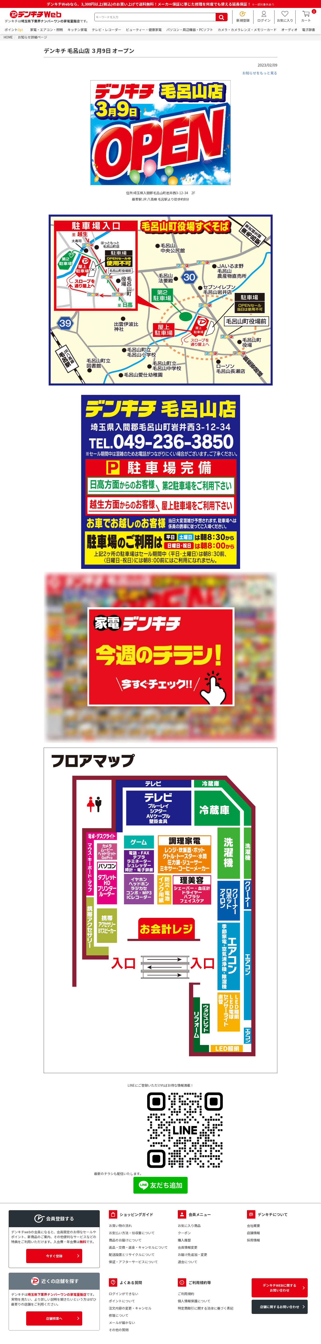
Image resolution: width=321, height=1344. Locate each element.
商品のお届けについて (125, 1243)
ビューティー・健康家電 (144, 32)
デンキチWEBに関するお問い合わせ (279, 1291)
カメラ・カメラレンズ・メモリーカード (247, 32)
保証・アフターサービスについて (133, 1265)
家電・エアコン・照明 (46, 32)
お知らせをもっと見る (258, 76)
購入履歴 (184, 1243)
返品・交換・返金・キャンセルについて (138, 1250)
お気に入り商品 (189, 1229)
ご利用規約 (186, 1297)
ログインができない (123, 1297)
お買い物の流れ (120, 1229)
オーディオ (289, 32)
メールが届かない (122, 1325)
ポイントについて (122, 1304)
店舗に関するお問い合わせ (279, 1310)
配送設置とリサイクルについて (132, 1257)
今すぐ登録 (54, 1259)
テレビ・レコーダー (106, 32)
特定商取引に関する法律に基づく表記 (205, 1311)
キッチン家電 (77, 32)
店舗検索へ (54, 1321)
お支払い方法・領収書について (132, 1236)
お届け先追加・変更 (192, 1257)
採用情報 (253, 1243)
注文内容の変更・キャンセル (130, 1311)
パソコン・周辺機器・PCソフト (189, 32)
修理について (118, 1318)
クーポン (184, 1236)
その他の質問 (118, 1333)
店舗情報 (253, 1236)
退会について (187, 1265)
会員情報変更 (187, 1250)
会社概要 (253, 1229)
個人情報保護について (194, 1304)
